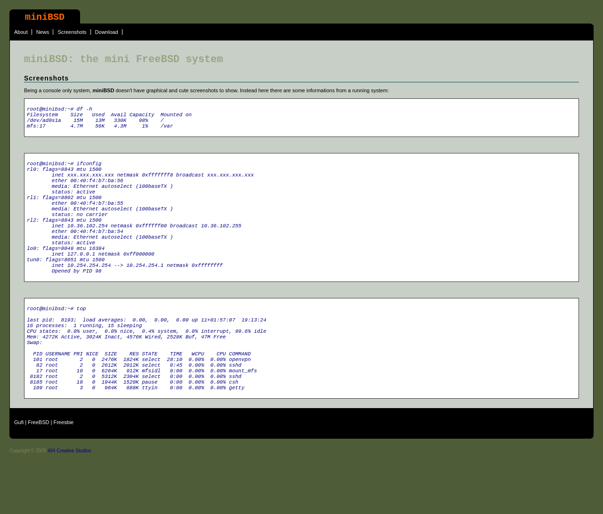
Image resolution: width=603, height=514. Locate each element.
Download (106, 32)
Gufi (19, 477)
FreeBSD (38, 477)
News (42, 32)
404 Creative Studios (69, 505)
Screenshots (71, 32)
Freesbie (63, 477)
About (21, 32)
